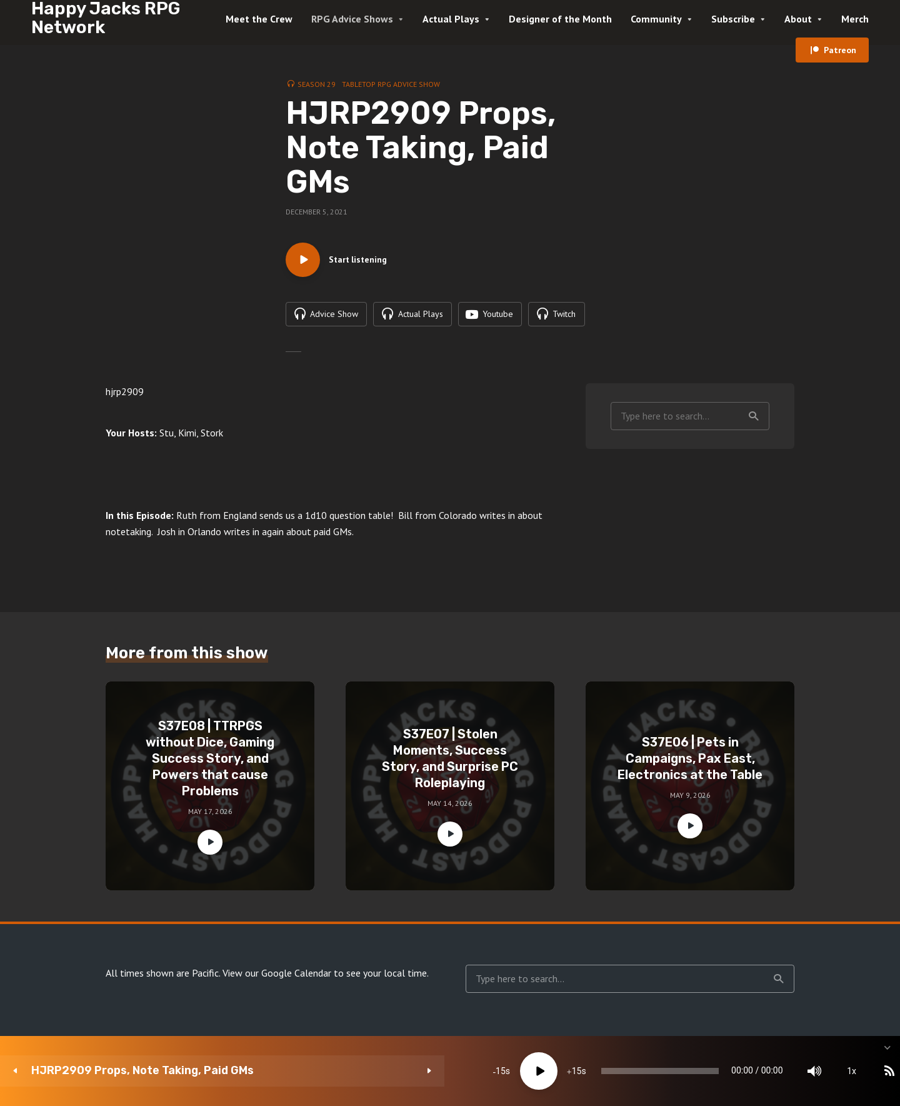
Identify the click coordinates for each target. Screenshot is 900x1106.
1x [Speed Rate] (756, 1071)
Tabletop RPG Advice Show (391, 84)
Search (753, 419)
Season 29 (317, 84)
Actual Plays (450, 19)
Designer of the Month (560, 19)
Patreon (840, 50)
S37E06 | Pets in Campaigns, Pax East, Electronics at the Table (690, 762)
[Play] (367, 1071)
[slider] (526, 1071)
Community (656, 19)
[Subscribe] (793, 1071)
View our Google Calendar (276, 976)
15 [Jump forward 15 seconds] (404, 1071)
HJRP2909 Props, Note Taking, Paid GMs (142, 1070)
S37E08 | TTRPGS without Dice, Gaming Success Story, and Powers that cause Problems (210, 762)
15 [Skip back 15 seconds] (329, 1071)
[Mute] (719, 1071)
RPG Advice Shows (352, 19)
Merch (855, 19)
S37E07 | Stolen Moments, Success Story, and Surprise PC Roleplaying (450, 762)
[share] (831, 1071)
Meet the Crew (259, 19)
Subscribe (733, 19)
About (798, 19)
